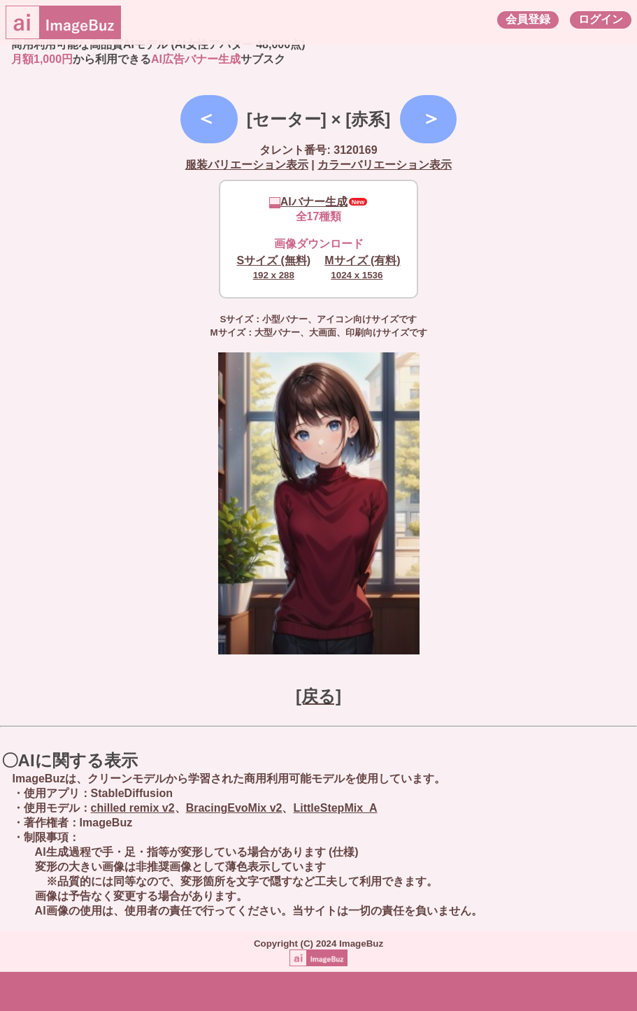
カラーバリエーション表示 (384, 165)
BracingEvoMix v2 (234, 808)
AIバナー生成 (308, 202)
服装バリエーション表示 (246, 165)
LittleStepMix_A (335, 808)
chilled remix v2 (133, 808)
